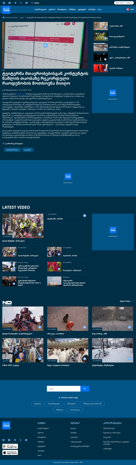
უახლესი (74, 437)
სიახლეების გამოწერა (80, 446)
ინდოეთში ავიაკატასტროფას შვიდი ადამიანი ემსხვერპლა (74, 283)
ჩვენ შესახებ (108, 428)
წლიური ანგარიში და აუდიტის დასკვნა (116, 443)
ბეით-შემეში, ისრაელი (13, 241)
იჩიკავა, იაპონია (55, 333)
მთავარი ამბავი (23, 262)
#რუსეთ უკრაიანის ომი (93, 404)
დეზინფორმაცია (12, 150)
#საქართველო (53, 404)
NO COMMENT (7, 236)
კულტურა (42, 446)
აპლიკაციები (76, 442)
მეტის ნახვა (127, 301)
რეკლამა (107, 437)
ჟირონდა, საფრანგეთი (119, 47)
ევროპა (41, 433)
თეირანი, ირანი (55, 241)
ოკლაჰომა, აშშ (116, 26)
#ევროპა (36, 404)
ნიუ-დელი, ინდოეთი (72, 270)
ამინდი (73, 433)
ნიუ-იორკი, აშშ (99, 333)
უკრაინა (5, 361)
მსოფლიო (66, 277)
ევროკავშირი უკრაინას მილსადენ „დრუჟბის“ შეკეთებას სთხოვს (28, 268)
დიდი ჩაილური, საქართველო (17, 333)
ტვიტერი (28, 150)
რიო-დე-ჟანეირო (117, 36)
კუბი (3, 70)
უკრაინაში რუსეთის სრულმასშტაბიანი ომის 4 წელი (29, 283)
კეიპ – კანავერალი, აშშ (119, 58)
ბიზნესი (41, 442)
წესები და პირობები (112, 433)
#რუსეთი (59, 410)
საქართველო (43, 428)
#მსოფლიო (71, 404)
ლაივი (73, 428)
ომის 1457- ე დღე (10, 365)
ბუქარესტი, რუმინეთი (103, 365)
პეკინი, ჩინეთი (116, 68)
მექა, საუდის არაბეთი (58, 365)
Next (39, 455)
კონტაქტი (107, 448)
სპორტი (41, 451)
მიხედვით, (20, 94)
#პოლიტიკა (75, 410)
